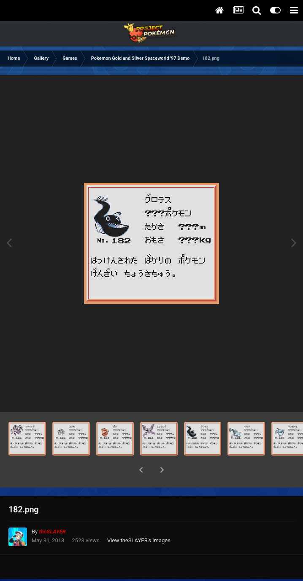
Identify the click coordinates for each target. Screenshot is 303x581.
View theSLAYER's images (138, 518)
